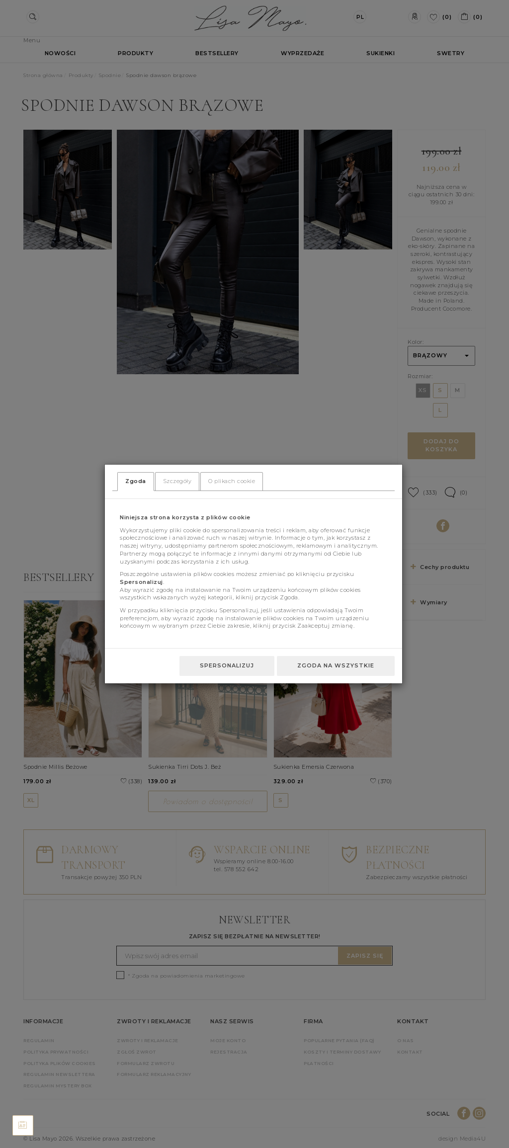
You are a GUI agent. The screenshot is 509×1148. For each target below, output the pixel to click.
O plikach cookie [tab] (231, 481)
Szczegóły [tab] (177, 481)
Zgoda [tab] (135, 481)
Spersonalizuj (227, 665)
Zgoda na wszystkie (335, 665)
